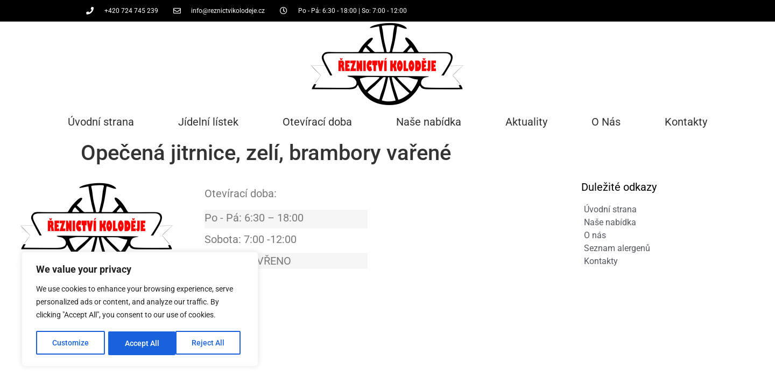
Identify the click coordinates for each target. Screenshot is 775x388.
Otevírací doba (317, 121)
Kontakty (686, 121)
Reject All (141, 343)
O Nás (606, 121)
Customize (70, 343)
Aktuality (526, 121)
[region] (140, 309)
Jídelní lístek (208, 121)
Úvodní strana (101, 121)
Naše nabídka (428, 121)
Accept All (211, 343)
